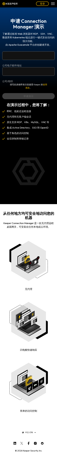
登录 (42, 3)
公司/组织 (7, 81)
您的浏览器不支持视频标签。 (28, 171)
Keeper (10, 3)
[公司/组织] (28, 71)
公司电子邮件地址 (12, 65)
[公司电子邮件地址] (28, 55)
